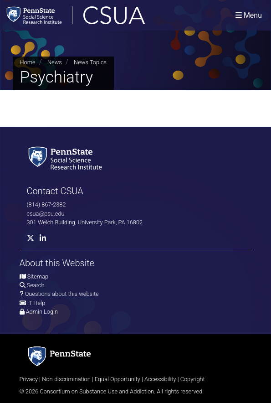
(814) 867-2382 (46, 204)
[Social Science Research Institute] (67, 157)
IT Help (36, 303)
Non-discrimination (66, 379)
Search (36, 285)
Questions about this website (62, 293)
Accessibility (160, 379)
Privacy (29, 379)
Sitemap (37, 276)
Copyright (192, 379)
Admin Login (42, 311)
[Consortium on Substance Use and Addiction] (105, 15)
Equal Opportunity (117, 379)
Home (28, 62)
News (54, 62)
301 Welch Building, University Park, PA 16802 (85, 222)
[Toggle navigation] (248, 15)
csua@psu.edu (46, 213)
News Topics (90, 62)
